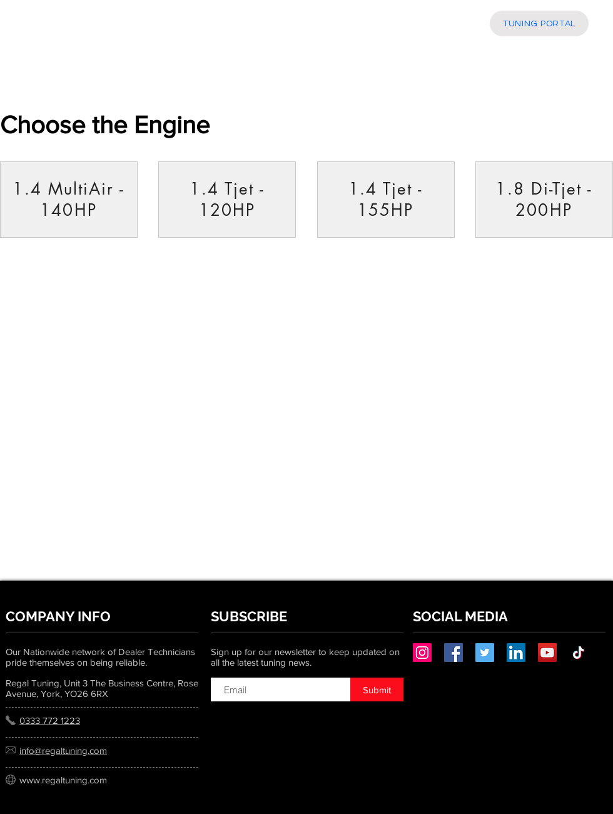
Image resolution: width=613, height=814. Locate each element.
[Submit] (376, 689)
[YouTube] (547, 652)
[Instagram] (422, 652)
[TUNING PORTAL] (539, 23)
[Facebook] (453, 652)
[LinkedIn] (516, 652)
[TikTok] (578, 652)
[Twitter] (484, 652)
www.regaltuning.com (63, 780)
